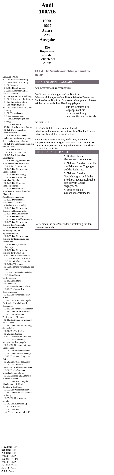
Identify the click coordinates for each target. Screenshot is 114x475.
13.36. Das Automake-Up (15, 403)
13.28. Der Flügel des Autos (17, 361)
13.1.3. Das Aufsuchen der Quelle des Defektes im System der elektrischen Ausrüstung (16, 138)
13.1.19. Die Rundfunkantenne (18, 219)
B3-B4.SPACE (9, 464)
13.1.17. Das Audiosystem (16, 213)
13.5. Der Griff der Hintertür (17, 261)
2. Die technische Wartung (16, 82)
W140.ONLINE (9, 462)
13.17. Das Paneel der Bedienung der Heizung (13, 315)
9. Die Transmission (13, 113)
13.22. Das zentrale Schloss (18, 336)
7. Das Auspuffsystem (14, 104)
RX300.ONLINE (10, 459)
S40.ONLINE (8, 450)
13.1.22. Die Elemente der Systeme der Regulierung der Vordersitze (15, 239)
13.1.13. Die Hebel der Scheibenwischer (13, 184)
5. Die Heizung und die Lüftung (18, 99)
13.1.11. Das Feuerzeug (15, 174)
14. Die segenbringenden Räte (18, 412)
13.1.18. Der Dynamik (14, 216)
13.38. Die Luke (11, 409)
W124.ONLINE (9, 456)
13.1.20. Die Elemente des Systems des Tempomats (15, 223)
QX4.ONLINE (9, 447)
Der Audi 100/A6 (10, 76)
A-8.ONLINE (8, 453)
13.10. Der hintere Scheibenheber (11, 282)
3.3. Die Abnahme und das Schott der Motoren (15, 92)
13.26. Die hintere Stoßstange (17, 353)
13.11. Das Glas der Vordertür (17, 286)
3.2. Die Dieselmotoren (14, 88)
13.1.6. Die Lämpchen (16, 152)
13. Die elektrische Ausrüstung (18, 127)
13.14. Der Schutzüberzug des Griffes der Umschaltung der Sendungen (16, 303)
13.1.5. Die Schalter (13, 149)
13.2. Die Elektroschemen (18, 255)
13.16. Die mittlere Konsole (17, 311)
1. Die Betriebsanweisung (16, 79)
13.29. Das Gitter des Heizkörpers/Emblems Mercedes (17, 366)
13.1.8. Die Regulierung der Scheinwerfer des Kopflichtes (16, 162)
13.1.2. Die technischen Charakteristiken (13, 131)
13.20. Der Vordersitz (14, 331)
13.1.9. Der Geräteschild (15, 166)
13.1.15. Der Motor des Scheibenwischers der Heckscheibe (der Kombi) (14, 202)
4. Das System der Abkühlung (18, 96)
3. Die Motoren (11, 85)
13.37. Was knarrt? (12, 406)
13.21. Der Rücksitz (13, 333)
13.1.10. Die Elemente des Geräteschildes (15, 170)
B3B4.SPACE (8, 467)
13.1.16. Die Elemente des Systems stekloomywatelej (15, 209)
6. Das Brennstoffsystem (15, 102)
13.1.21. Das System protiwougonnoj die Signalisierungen (12, 230)
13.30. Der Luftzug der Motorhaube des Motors (13, 371)
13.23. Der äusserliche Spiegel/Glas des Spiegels (14, 341)
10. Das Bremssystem (14, 116)
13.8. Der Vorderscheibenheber (18, 272)
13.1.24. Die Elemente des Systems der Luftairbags (15, 251)
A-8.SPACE (7, 470)
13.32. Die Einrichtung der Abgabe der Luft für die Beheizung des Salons (15, 384)
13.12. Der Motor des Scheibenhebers (13, 290)
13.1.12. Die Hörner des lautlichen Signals (14, 178)
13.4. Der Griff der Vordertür (17, 258)
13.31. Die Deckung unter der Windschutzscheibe (16, 377)
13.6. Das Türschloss (13, 264)
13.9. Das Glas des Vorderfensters (11, 276)
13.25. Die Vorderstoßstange (17, 350)
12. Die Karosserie (12, 124)
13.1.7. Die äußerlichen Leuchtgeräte (13, 156)
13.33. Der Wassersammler (16, 389)
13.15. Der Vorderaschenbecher (18, 308)
